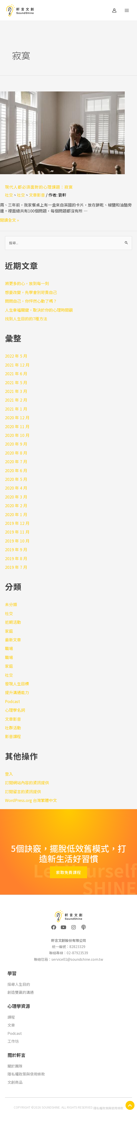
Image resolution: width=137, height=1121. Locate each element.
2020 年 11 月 (17, 426)
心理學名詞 (15, 710)
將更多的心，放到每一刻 (27, 283)
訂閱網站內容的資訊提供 (27, 783)
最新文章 (13, 640)
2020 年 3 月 (16, 497)
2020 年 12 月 (17, 417)
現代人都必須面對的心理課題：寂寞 (39, 187)
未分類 (11, 604)
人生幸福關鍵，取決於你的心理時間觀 (39, 310)
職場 (9, 648)
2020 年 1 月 (16, 514)
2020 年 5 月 (16, 479)
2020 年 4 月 (16, 488)
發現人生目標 (17, 684)
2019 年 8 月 (16, 558)
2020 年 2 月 (16, 505)
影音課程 (13, 736)
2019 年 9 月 (16, 549)
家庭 (9, 631)
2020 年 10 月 (17, 435)
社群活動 (13, 728)
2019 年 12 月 (17, 523)
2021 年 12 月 (17, 365)
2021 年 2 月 (16, 400)
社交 (9, 195)
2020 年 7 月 (16, 461)
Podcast (12, 701)
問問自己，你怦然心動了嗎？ (31, 301)
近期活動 (13, 622)
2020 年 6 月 (16, 470)
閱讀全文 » (9, 220)
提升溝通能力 (17, 692)
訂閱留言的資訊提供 (23, 791)
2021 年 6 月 (16, 373)
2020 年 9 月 (16, 444)
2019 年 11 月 (17, 532)
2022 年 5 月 (16, 356)
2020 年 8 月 (16, 453)
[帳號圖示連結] (114, 10)
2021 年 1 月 (16, 409)
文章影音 (37, 195)
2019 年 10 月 (17, 541)
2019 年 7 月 (16, 567)
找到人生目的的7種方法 (26, 319)
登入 (9, 774)
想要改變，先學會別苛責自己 (31, 292)
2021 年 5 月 (16, 382)
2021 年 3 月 (16, 391)
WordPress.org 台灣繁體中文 (31, 800)
